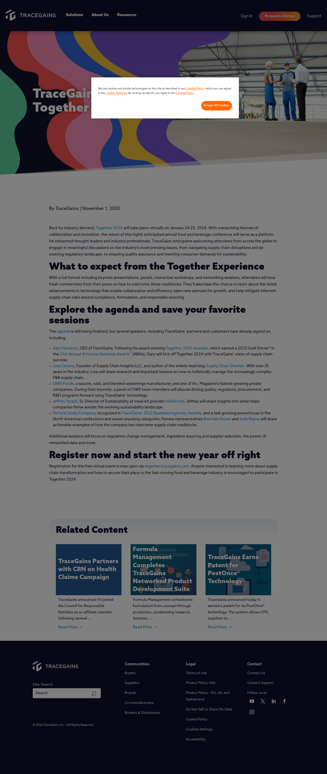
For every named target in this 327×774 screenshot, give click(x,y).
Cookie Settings (116, 93)
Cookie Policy (195, 88)
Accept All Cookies (217, 105)
